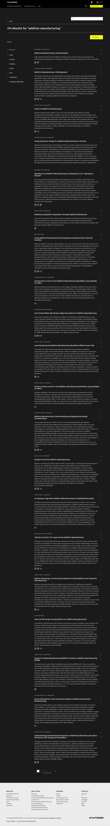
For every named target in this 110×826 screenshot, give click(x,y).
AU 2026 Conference (12, 794)
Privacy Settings (10, 821)
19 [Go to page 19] (55, 771)
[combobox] (95, 37)
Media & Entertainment (38, 806)
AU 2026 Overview (29, 6)
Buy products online (62, 800)
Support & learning (62, 802)
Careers (58, 796)
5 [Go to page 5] (49, 771)
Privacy (59, 818)
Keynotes (34, 794)
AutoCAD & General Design (39, 807)
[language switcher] (93, 2)
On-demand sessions (37, 796)
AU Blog (8, 804)
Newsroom (59, 804)
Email (83, 806)
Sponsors (9, 796)
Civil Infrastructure (37, 804)
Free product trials (62, 798)
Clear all (9, 42)
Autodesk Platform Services (39, 809)
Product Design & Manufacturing (41, 802)
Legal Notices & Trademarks (46, 818)
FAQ (39, 6)
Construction (35, 800)
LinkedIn (84, 794)
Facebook (84, 798)
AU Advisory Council (12, 798)
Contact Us (9, 806)
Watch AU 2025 (95, 6)
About (58, 794)
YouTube (84, 802)
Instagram (84, 800)
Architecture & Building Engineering (42, 798)
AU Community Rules (12, 800)
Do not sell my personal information (26, 821)
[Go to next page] (58, 771)
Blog (82, 804)
